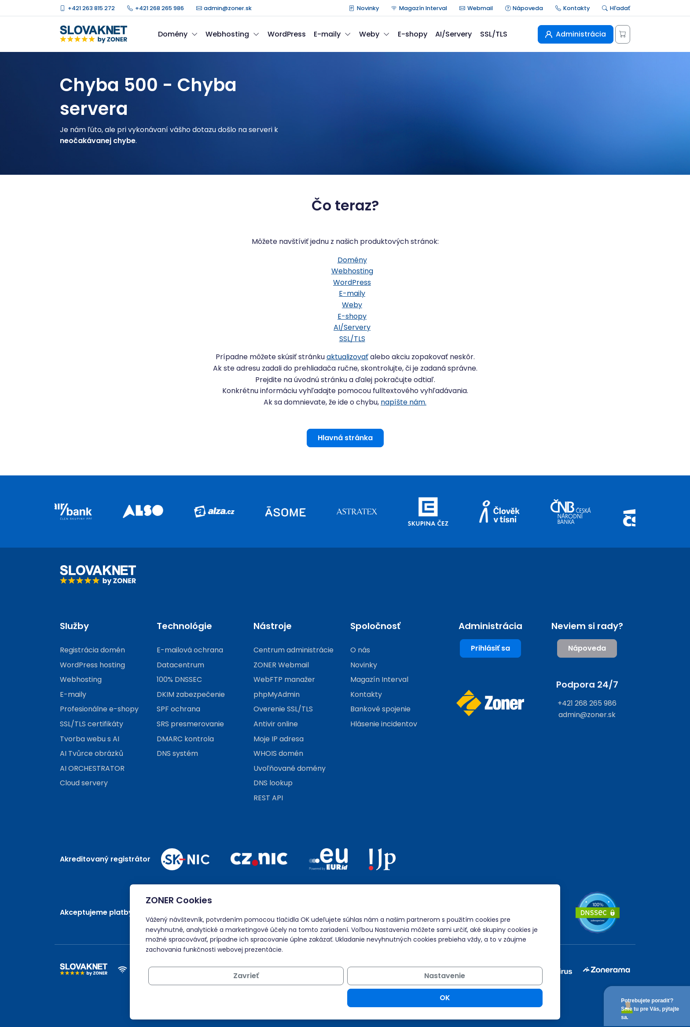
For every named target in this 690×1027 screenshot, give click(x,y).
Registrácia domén (92, 650)
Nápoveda (524, 8)
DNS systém (177, 753)
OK (511, 998)
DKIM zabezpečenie (191, 694)
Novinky (364, 8)
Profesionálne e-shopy (99, 709)
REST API (268, 798)
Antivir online (275, 724)
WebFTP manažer (284, 679)
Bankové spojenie (380, 709)
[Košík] (622, 34)
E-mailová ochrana (190, 650)
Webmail (476, 8)
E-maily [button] (332, 34)
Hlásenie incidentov (383, 724)
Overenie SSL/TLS (283, 709)
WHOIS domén (278, 753)
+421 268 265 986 (155, 8)
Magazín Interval (419, 8)
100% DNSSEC (179, 679)
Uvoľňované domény (289, 768)
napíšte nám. (403, 402)
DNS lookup (273, 783)
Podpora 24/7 (587, 684)
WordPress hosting (92, 665)
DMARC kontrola (185, 739)
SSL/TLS (493, 34)
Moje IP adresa (278, 739)
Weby (352, 305)
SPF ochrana (178, 709)
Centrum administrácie (293, 650)
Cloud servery (84, 783)
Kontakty (572, 8)
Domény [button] (178, 34)
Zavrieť (377, 998)
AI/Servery (453, 34)
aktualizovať (347, 357)
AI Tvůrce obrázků (91, 753)
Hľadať (616, 8)
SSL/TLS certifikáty (91, 724)
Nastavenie (444, 998)
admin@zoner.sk (224, 8)
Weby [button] (374, 34)
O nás (360, 650)
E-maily (352, 293)
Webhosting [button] (232, 34)
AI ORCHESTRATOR (92, 768)
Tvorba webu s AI (89, 739)
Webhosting (352, 271)
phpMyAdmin (276, 694)
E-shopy (412, 34)
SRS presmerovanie (190, 724)
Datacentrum (180, 665)
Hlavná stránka (345, 438)
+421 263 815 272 (87, 8)
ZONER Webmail (281, 665)
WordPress (287, 34)
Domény (352, 260)
